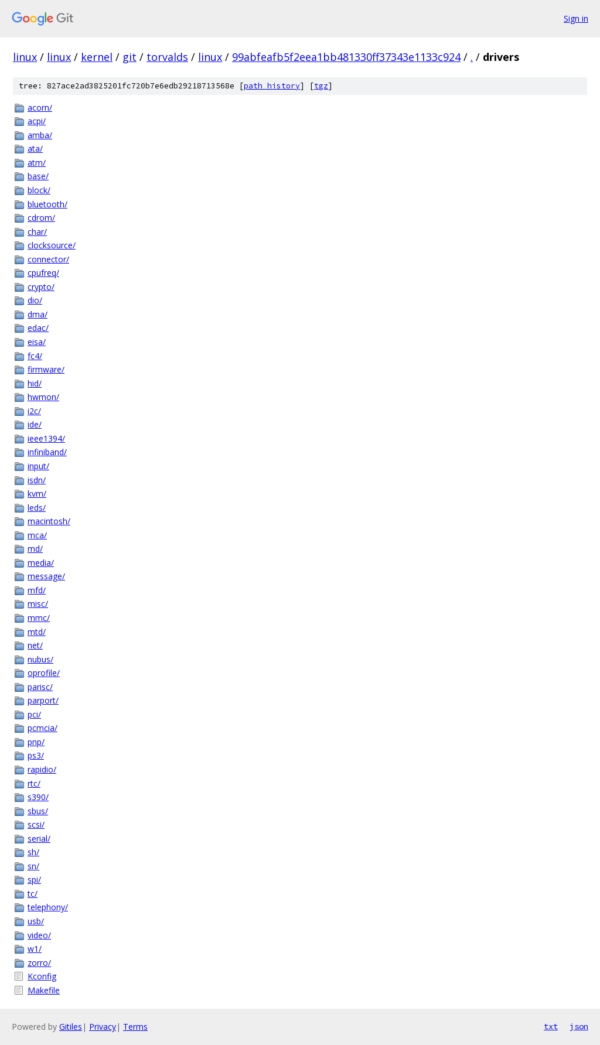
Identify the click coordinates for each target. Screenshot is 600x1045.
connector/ (48, 259)
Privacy (102, 1026)
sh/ (33, 852)
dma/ (37, 314)
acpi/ (37, 121)
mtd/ (37, 631)
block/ (39, 190)
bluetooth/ (47, 204)
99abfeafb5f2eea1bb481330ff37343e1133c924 (346, 57)
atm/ (37, 162)
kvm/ (37, 493)
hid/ (35, 383)
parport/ (43, 700)
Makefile (44, 990)
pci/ (34, 714)
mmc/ (39, 617)
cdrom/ (41, 217)
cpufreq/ (43, 272)
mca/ (37, 535)
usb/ (36, 921)
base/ (38, 176)
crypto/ (41, 286)
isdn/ (37, 480)
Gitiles (70, 1026)
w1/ (35, 948)
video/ (39, 935)
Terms (135, 1026)
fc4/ (35, 355)
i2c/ (34, 410)
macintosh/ (49, 521)
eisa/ (37, 341)
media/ (41, 562)
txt (551, 1026)
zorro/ (39, 962)
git (129, 57)
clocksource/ (52, 245)
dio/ (35, 300)
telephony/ (48, 907)
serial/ (39, 838)
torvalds (167, 57)
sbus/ (38, 811)
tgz (321, 86)
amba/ (40, 135)
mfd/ (37, 590)
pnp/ (36, 741)
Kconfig (42, 976)
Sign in (576, 18)
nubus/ (40, 659)
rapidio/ (42, 769)
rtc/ (34, 783)
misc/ (38, 603)
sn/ (33, 866)
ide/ (35, 424)
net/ (35, 645)
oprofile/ (44, 672)
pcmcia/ (42, 727)
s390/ (38, 796)
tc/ (33, 893)
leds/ (37, 507)
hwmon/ (43, 396)
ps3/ (36, 755)
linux (25, 57)
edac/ (38, 327)
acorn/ (40, 107)
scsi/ (36, 824)
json (579, 1026)
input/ (38, 466)
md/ (35, 548)
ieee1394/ (46, 438)
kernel (96, 57)
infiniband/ (47, 451)
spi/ (34, 879)
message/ (46, 576)
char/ (37, 231)
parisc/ (40, 686)
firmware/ (46, 369)
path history (272, 86)
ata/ (35, 148)
